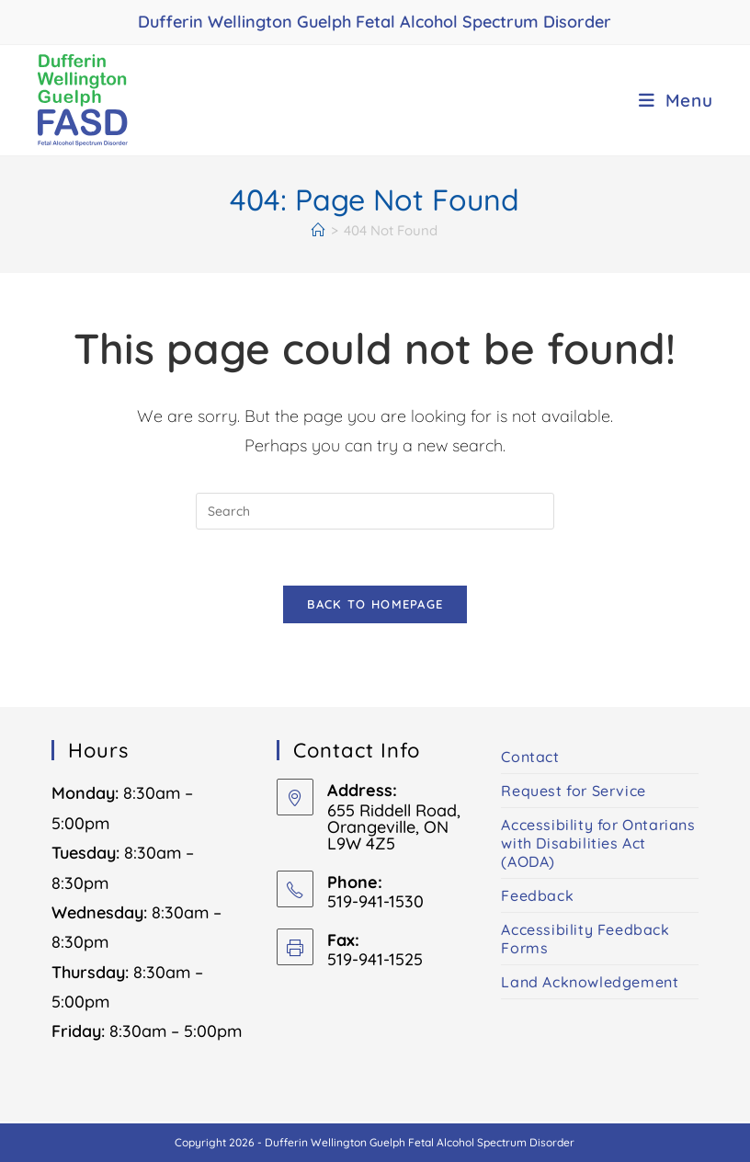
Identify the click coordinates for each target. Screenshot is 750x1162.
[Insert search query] (375, 511)
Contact (530, 756)
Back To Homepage (375, 604)
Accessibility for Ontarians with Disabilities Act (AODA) (598, 843)
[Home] (318, 230)
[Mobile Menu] (676, 100)
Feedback (537, 895)
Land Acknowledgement (589, 982)
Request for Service (573, 790)
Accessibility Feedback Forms (585, 938)
